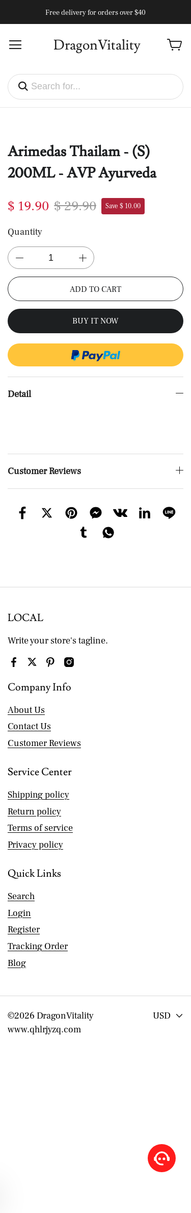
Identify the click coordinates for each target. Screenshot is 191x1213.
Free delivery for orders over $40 (95, 12)
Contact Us (29, 713)
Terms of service (40, 814)
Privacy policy (35, 831)
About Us (26, 696)
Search (21, 882)
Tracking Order (38, 932)
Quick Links (34, 860)
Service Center (40, 758)
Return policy (34, 798)
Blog (17, 949)
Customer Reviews (44, 729)
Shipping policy (38, 781)
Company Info (39, 673)
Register (24, 916)
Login (19, 899)
